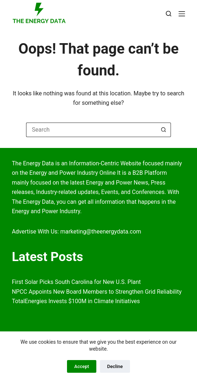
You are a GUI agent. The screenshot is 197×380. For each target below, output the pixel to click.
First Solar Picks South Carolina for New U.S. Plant (76, 281)
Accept (81, 366)
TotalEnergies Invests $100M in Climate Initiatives (76, 301)
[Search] (168, 13)
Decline (115, 366)
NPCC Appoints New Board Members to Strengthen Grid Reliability (97, 291)
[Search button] (163, 130)
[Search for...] (91, 130)
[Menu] (182, 14)
